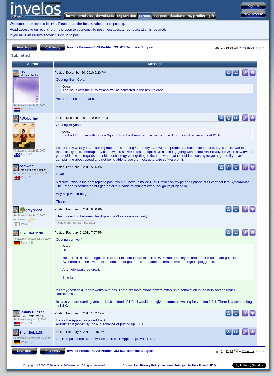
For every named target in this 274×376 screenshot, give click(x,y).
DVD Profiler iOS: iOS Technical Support (123, 47)
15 (227, 47)
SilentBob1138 (31, 233)
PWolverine (28, 118)
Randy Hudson (33, 312)
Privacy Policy (150, 365)
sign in (63, 35)
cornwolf (26, 166)
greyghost (33, 210)
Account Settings (174, 365)
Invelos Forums (78, 47)
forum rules (92, 24)
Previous (246, 47)
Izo (23, 71)
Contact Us (130, 365)
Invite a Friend (198, 365)
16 (231, 47)
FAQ (213, 365)
